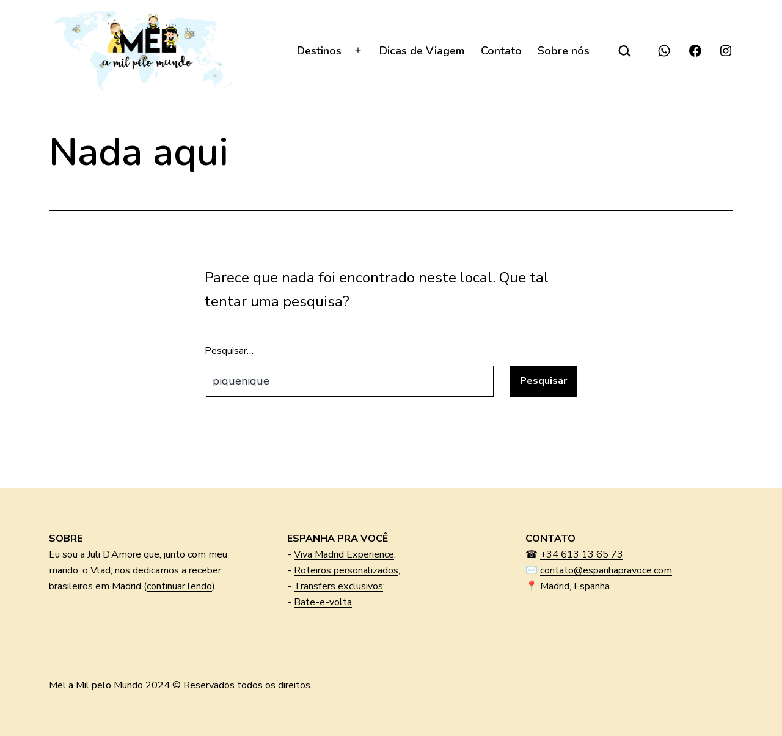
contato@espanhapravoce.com (606, 570)
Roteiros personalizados (346, 570)
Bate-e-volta (323, 602)
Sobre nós (564, 50)
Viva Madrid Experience (344, 554)
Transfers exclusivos (338, 586)
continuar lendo (179, 586)
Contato (501, 50)
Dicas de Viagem (421, 50)
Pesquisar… (229, 351)
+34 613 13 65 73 (581, 554)
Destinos (319, 50)
